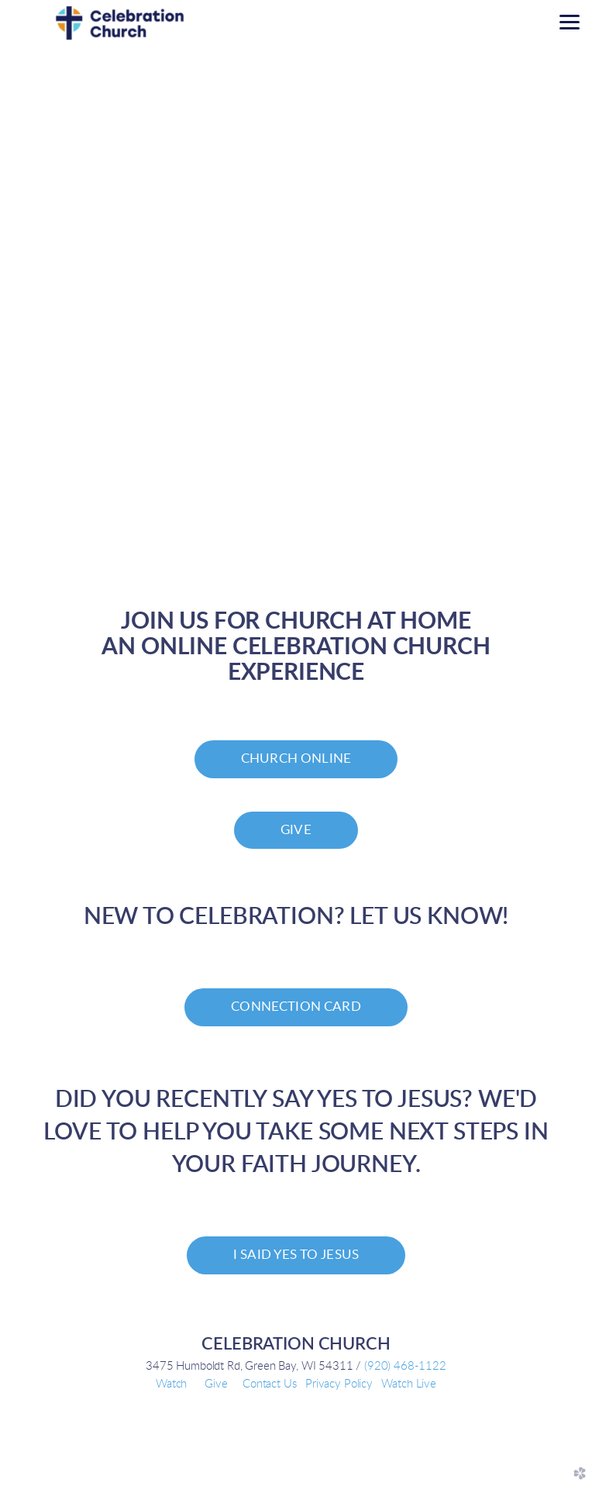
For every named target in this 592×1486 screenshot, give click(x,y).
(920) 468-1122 (405, 1366)
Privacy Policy (339, 1384)
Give (216, 1384)
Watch (171, 1384)
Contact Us (269, 1384)
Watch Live (408, 1384)
